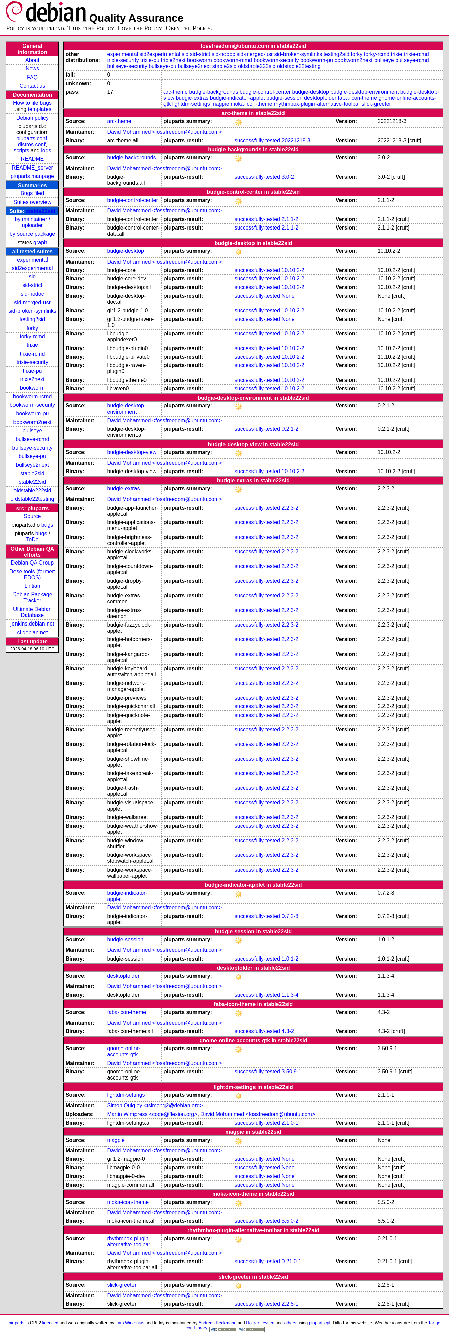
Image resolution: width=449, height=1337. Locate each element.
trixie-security (32, 362)
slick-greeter (376, 104)
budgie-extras (192, 98)
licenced (50, 1322)
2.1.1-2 (289, 219)
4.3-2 (287, 1031)
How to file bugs (32, 103)
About (32, 60)
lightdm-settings (191, 104)
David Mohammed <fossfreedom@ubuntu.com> (164, 132)
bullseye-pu (32, 456)
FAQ (32, 77)
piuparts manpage (32, 176)
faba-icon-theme (357, 98)
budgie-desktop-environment (364, 92)
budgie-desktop (310, 92)
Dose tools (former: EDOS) (32, 574)
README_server (32, 168)
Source (32, 516)
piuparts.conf (31, 138)
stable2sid (32, 473)
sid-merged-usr (32, 302)
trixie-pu (32, 371)
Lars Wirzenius (129, 1322)
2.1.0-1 (289, 1123)
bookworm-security (32, 405)
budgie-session (284, 98)
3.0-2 (287, 177)
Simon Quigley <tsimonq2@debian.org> (155, 1105)
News (32, 68)
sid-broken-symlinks (32, 311)
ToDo (32, 539)
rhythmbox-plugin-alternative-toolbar (317, 104)
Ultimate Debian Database (32, 612)
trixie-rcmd (32, 354)
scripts (21, 150)
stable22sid (40, 211)
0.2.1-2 (289, 429)
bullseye (32, 430)
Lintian (32, 586)
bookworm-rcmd (32, 396)
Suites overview (32, 202)
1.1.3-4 (289, 995)
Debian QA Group (32, 563)
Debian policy (32, 118)
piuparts (16, 1322)
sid (32, 276)
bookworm (32, 388)
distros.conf (32, 144)
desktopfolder (320, 98)
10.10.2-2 (292, 270)
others (290, 1322)
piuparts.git (319, 1322)
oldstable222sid (32, 490)
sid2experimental (32, 268)
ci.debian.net (32, 632)
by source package (32, 234)
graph (40, 242)
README (32, 159)
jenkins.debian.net (32, 624)
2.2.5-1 (289, 1304)
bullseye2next (32, 465)
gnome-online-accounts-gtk (124, 1051)
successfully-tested (257, 140)
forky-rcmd (32, 336)
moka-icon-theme (251, 104)
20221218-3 (295, 140)
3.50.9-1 (291, 1071)
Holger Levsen (260, 1322)
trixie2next (32, 379)
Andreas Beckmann (217, 1322)
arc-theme (175, 92)
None (287, 296)
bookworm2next (32, 422)
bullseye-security (32, 448)
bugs (47, 525)
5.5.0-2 (289, 1221)
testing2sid (33, 319)
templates (39, 109)
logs (46, 150)
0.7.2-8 (289, 916)
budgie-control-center (265, 92)
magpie (220, 104)
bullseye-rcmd (32, 439)
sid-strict (32, 285)
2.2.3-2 (289, 508)
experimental (32, 260)
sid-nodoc (32, 294)
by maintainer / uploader (32, 222)
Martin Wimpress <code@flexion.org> (152, 1114)
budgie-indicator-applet (237, 98)
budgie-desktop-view (132, 452)
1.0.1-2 (289, 959)
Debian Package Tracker (32, 597)
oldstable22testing (32, 499)
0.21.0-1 (291, 1261)
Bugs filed (32, 193)
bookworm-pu (32, 413)
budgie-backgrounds (213, 92)
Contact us (32, 86)
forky (32, 328)
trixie (32, 345)
